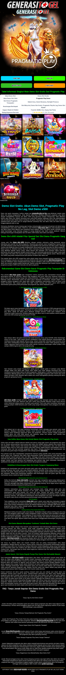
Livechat (49, 86)
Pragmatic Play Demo (43, 98)
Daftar (16, 78)
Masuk (50, 78)
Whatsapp (16, 86)
